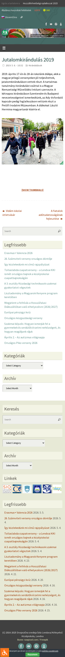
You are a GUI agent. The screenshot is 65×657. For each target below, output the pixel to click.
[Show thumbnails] (33, 190)
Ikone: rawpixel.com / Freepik (32, 639)
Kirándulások (35, 65)
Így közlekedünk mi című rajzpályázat (27, 264)
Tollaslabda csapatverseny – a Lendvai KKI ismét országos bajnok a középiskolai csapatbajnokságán (29, 273)
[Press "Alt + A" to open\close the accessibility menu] (4, 652)
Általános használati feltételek (16, 10)
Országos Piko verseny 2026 (20, 343)
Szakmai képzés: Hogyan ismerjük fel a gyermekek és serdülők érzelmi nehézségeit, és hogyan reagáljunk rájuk (32, 327)
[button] (32, 33)
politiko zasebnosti (50, 651)
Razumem (32, 654)
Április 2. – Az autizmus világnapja (24, 337)
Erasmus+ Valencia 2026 (18, 253)
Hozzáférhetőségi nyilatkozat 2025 (40, 3)
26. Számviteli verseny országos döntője (28, 258)
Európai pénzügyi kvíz (17, 312)
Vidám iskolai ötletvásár (12, 213)
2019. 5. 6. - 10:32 (14, 65)
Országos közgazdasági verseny (23, 318)
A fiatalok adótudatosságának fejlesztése (51, 214)
